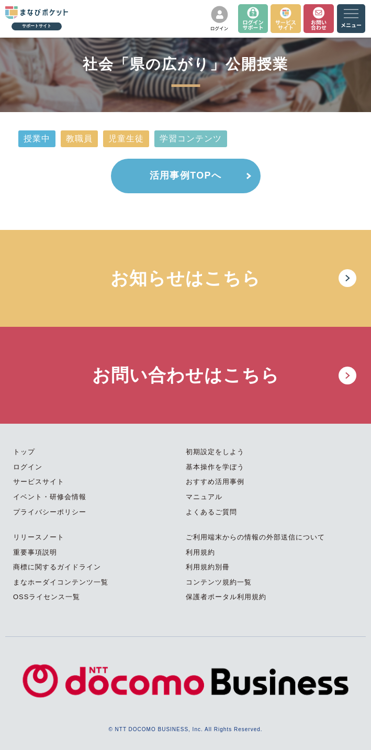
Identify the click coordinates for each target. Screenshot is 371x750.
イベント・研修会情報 (49, 497)
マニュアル (204, 497)
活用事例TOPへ (185, 175)
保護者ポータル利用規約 (226, 597)
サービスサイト (38, 482)
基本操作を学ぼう (215, 467)
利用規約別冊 (208, 567)
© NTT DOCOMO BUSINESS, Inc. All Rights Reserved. (185, 729)
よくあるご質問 (211, 512)
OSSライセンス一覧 (46, 597)
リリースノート (38, 537)
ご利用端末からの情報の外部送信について (255, 537)
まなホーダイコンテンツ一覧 (60, 582)
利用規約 (200, 552)
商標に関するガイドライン (57, 567)
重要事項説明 (35, 552)
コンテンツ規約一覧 (219, 582)
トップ (24, 452)
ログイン (27, 467)
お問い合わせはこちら (185, 375)
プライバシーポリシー (49, 512)
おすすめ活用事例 (215, 482)
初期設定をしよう (215, 452)
